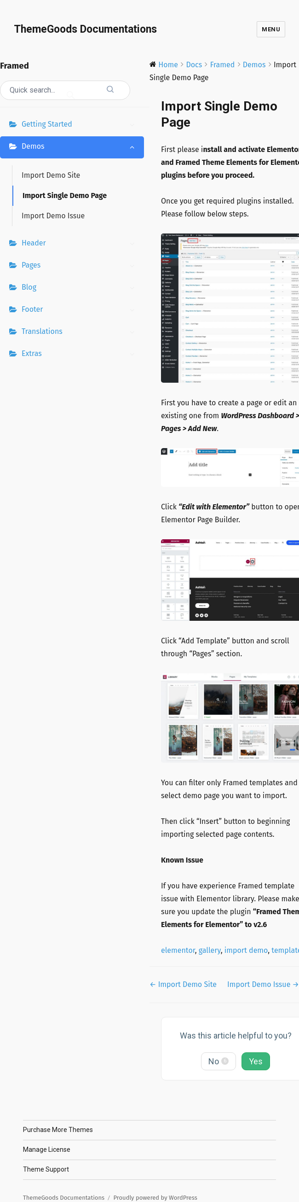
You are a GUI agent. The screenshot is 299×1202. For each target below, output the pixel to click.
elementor (178, 950)
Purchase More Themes (58, 1129)
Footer (80, 310)
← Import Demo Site (183, 984)
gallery (210, 950)
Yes (256, 1061)
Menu (271, 29)
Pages (80, 266)
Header (80, 244)
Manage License (46, 1149)
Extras (80, 354)
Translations (80, 332)
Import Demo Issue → (263, 984)
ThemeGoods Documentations (85, 29)
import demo (246, 950)
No (218, 1061)
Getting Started (80, 125)
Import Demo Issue (53, 215)
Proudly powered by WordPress (155, 1197)
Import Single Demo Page (65, 195)
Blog (80, 288)
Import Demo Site (51, 175)
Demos (80, 147)
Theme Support (46, 1169)
